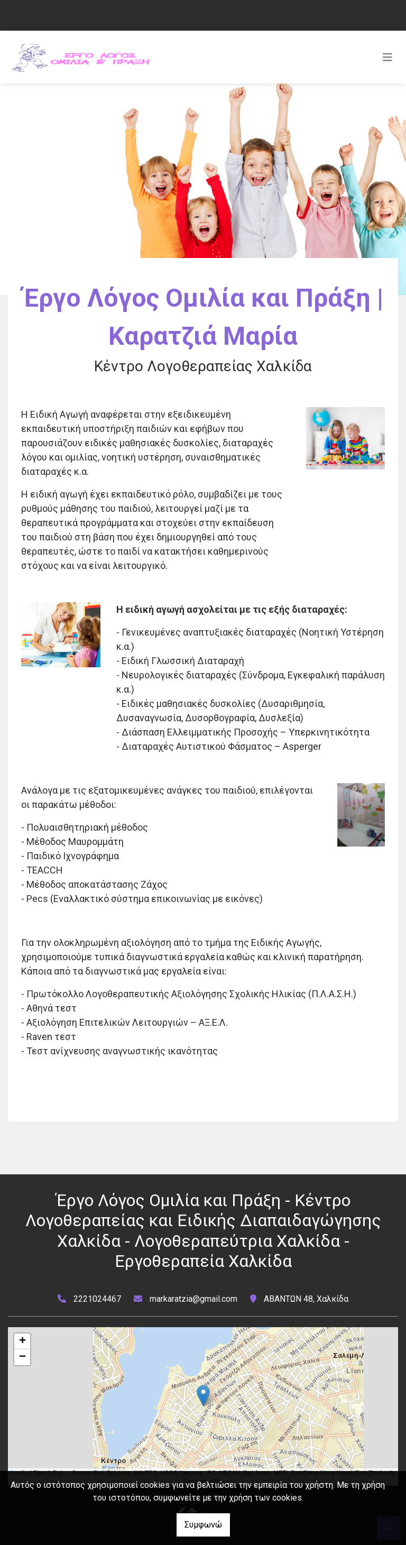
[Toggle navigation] (387, 57)
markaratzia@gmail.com (193, 1299)
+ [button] (22, 1341)
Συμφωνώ (203, 1525)
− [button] (22, 1357)
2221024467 (97, 1299)
